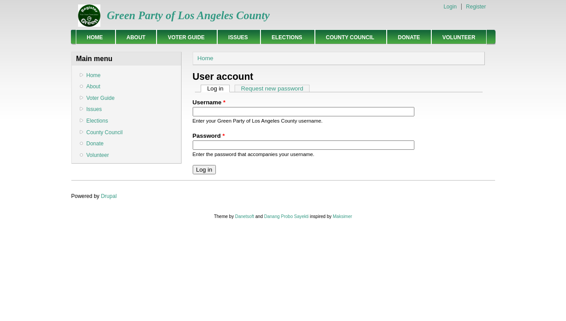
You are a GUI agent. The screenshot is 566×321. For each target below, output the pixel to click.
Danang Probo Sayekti (286, 216)
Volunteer (458, 37)
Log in (218, 88)
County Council (348, 37)
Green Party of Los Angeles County (188, 15)
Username (209, 102)
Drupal (108, 196)
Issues (236, 37)
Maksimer (342, 216)
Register (476, 7)
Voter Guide (185, 37)
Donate (409, 37)
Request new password (272, 88)
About (136, 37)
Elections (285, 37)
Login (449, 7)
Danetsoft (244, 216)
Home (93, 37)
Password (209, 135)
